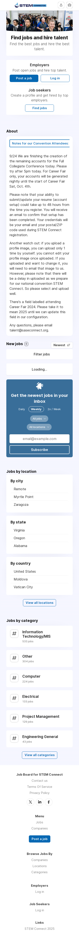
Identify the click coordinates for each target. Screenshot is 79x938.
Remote (20, 489)
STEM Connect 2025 (40, 929)
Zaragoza (21, 504)
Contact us (40, 781)
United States (25, 571)
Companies (39, 828)
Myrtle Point (23, 497)
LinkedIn (39, 802)
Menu (9, 5)
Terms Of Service (39, 787)
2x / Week (54, 409)
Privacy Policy (39, 793)
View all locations (39, 603)
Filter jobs (42, 354)
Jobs (39, 822)
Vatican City (23, 587)
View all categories (40, 755)
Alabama (20, 546)
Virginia (19, 530)
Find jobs (39, 108)
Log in (55, 78)
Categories (39, 872)
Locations (39, 866)
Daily (22, 409)
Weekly (36, 409)
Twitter (30, 802)
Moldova (21, 579)
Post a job (24, 78)
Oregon (19, 538)
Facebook (48, 802)
